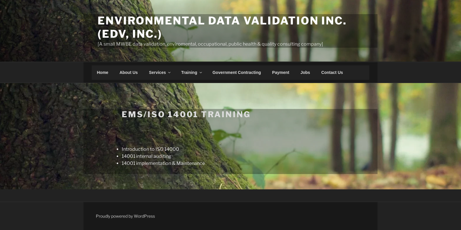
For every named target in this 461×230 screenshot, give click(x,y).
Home (102, 72)
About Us (128, 72)
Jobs (305, 72)
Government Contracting (237, 72)
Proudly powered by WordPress (125, 216)
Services (160, 72)
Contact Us (332, 72)
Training (192, 72)
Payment (280, 72)
